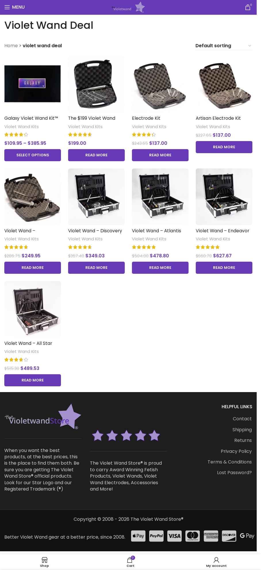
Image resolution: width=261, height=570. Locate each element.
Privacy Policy (236, 450)
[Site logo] (128, 6)
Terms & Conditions (230, 461)
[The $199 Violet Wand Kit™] (96, 83)
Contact (242, 418)
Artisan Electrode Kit (220, 117)
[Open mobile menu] (14, 7)
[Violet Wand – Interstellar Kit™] (32, 196)
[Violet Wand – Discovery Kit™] (96, 196)
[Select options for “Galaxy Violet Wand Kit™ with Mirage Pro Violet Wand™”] (32, 154)
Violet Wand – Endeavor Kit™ (224, 233)
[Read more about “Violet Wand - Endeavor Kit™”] (224, 267)
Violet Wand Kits (21, 125)
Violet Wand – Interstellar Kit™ (22, 233)
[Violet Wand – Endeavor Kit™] (224, 196)
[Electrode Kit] (160, 83)
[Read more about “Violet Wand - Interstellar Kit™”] (32, 267)
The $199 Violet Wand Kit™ (92, 120)
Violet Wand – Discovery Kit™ (95, 233)
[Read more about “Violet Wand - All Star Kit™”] (32, 379)
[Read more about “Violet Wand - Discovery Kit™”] (96, 267)
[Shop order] (223, 45)
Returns (243, 440)
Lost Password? (234, 472)
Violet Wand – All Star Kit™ (28, 345)
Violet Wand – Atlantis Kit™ (158, 233)
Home (11, 45)
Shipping (242, 429)
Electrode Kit (147, 117)
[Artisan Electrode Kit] (224, 83)
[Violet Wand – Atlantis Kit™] (160, 196)
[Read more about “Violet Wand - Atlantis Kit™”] (160, 267)
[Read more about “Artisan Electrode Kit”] (224, 146)
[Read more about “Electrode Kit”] (160, 154)
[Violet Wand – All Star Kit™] (32, 309)
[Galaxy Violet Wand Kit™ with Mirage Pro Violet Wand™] (32, 83)
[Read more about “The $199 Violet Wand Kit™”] (96, 154)
